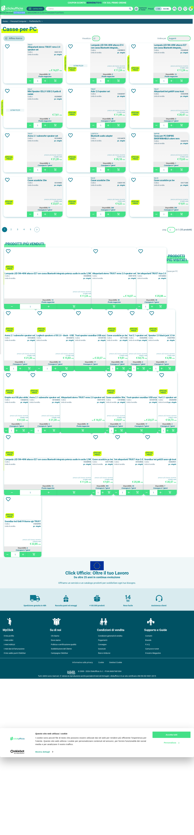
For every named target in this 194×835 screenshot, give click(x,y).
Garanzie (102, 805)
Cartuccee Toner (142, 9)
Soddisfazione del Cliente (61, 805)
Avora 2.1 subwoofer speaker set (87, 180)
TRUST (74, 45)
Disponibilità (91, 74)
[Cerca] (88, 9)
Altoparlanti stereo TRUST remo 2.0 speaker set (92, 48)
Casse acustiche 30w (157, 225)
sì (12, 245)
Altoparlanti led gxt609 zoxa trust (163, 136)
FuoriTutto (59, 13)
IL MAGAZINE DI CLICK (35, 13)
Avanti (76, 318)
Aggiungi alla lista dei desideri (46, 46)
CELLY (14, 155)
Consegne (102, 801)
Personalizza (171, 820)
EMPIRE (16, 167)
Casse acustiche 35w (81, 269)
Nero (14, 205)
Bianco (14, 193)
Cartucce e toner (152, 805)
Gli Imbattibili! (19, 13)
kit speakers (17, 129)
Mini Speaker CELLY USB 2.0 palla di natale (167, 91)
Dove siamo (56, 796)
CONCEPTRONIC (19, 161)
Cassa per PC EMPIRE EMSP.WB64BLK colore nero (92, 226)
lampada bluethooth (20, 135)
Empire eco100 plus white (124, 486)
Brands (148, 796)
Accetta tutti (171, 813)
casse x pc (17, 123)
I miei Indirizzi (9, 801)
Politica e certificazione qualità (63, 801)
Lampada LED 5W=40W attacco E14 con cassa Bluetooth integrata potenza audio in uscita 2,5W (167, 46)
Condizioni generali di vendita (110, 792)
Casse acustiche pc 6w (158, 269)
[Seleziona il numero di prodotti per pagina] (116, 38)
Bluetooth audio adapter (159, 180)
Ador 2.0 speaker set (81, 136)
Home (5, 21)
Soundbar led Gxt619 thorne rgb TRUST (95, 677)
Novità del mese (6, 13)
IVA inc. (166, 9)
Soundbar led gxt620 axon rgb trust (60, 677)
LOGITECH (16, 173)
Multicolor (16, 199)
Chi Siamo (55, 792)
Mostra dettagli (42, 830)
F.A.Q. (147, 801)
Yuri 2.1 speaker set (75, 486)
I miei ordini (8, 796)
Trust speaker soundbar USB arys (124, 553)
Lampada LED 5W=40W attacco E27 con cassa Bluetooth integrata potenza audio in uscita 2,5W (91, 91)
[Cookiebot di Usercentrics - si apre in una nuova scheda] (17, 830)
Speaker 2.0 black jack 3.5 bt (98, 486)
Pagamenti (102, 796)
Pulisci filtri (34, 38)
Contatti (148, 792)
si (13, 222)
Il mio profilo (9, 792)
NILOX (150, 223)
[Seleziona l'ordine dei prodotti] (179, 38)
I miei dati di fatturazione (14, 805)
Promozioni (50, 13)
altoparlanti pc (18, 116)
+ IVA (158, 9)
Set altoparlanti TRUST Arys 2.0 (167, 615)
